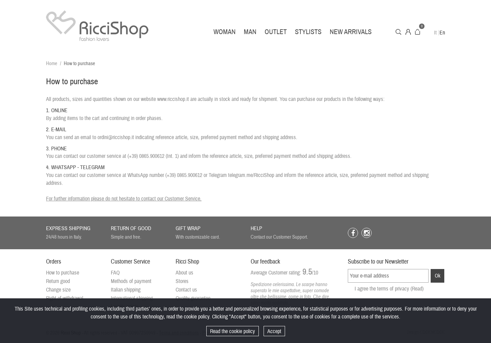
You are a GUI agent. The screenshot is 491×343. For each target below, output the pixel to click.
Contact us (186, 289)
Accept (274, 331)
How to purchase (62, 272)
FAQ (115, 272)
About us (184, 272)
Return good (58, 281)
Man (250, 32)
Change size (58, 289)
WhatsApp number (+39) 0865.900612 (165, 175)
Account (408, 32)
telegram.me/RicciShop (251, 175)
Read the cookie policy (232, 331)
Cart (417, 32)
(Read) (417, 288)
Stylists (308, 32)
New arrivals (351, 32)
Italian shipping (125, 289)
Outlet (276, 32)
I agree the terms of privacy (389, 288)
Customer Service (182, 198)
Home (51, 63)
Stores (182, 281)
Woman (224, 32)
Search (398, 32)
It (435, 32)
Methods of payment (131, 281)
